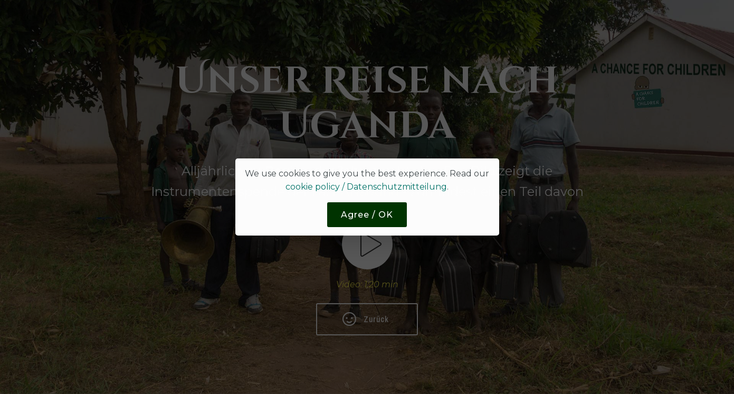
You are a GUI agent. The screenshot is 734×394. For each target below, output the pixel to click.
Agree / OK (367, 215)
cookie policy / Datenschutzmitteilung (366, 187)
